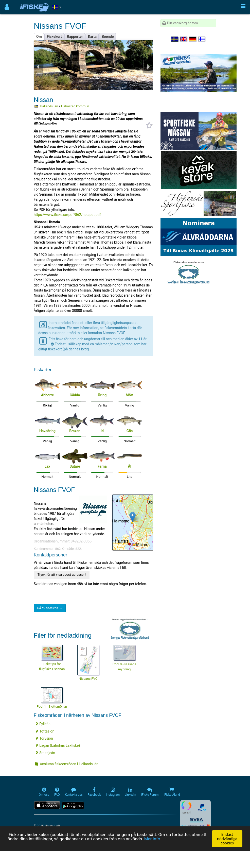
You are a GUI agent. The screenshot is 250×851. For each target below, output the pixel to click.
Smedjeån (45, 753)
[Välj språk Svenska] (175, 39)
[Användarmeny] (7, 7)
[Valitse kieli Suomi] (202, 39)
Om (39, 37)
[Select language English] (183, 39)
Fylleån (43, 724)
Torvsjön (44, 738)
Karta (92, 37)
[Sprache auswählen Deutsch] (193, 39)
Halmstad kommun (75, 106)
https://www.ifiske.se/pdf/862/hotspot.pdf (67, 215)
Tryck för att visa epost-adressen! (62, 574)
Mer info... (154, 838)
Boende (108, 37)
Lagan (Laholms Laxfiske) (58, 745)
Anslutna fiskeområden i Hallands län (66, 764)
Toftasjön (45, 731)
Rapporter (75, 37)
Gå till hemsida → (49, 608)
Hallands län (49, 106)
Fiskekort (54, 37)
